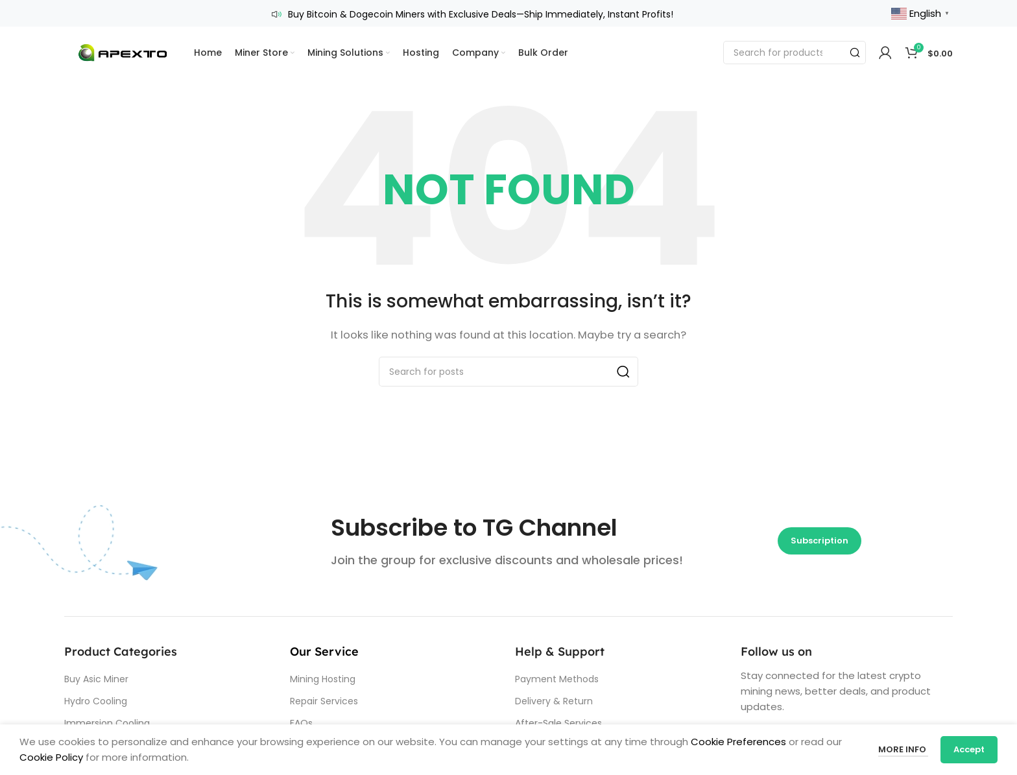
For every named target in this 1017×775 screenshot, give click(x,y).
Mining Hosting (322, 677)
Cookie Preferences (737, 741)
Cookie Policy (51, 757)
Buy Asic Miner (96, 677)
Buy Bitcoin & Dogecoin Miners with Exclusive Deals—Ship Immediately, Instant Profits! (480, 13)
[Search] (794, 52)
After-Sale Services (558, 722)
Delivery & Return (554, 699)
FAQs (301, 722)
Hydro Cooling (95, 699)
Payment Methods (557, 677)
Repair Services (324, 699)
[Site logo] (122, 51)
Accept (969, 749)
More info (902, 749)
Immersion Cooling (107, 722)
